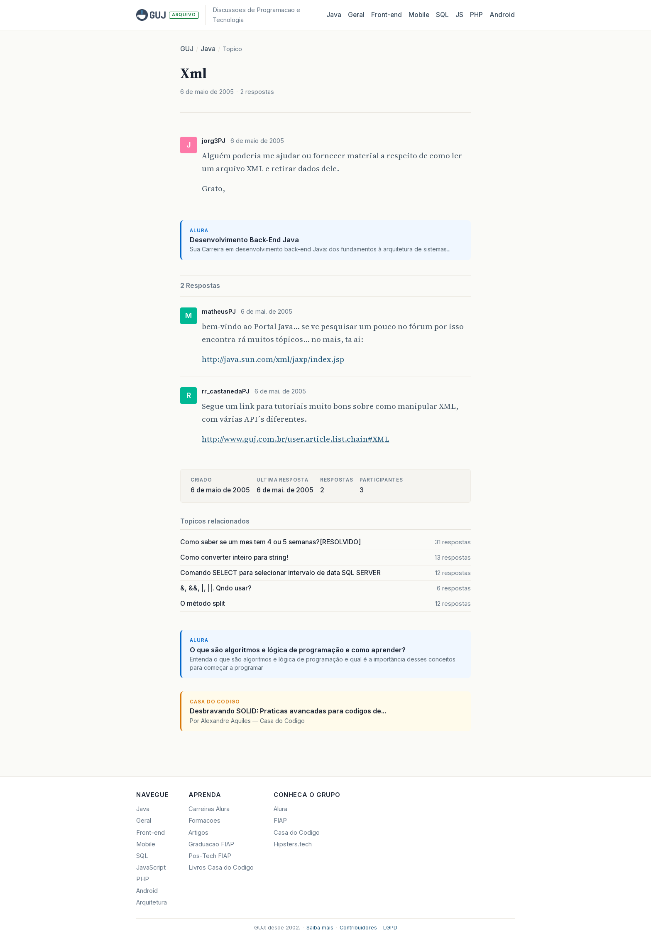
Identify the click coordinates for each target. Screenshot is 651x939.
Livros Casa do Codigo (221, 867)
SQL (442, 15)
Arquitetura (151, 902)
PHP (476, 15)
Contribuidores (358, 927)
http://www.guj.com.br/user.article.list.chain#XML (295, 438)
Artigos (198, 832)
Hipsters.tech (293, 844)
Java (333, 15)
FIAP (280, 820)
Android (502, 15)
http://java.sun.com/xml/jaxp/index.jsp (273, 359)
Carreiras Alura (209, 809)
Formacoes (204, 820)
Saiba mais (319, 927)
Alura (280, 809)
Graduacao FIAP (211, 844)
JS (459, 15)
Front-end (150, 832)
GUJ (186, 49)
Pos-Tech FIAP (209, 856)
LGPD (390, 927)
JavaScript (151, 867)
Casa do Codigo (297, 832)
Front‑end (386, 15)
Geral (356, 15)
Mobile (419, 15)
